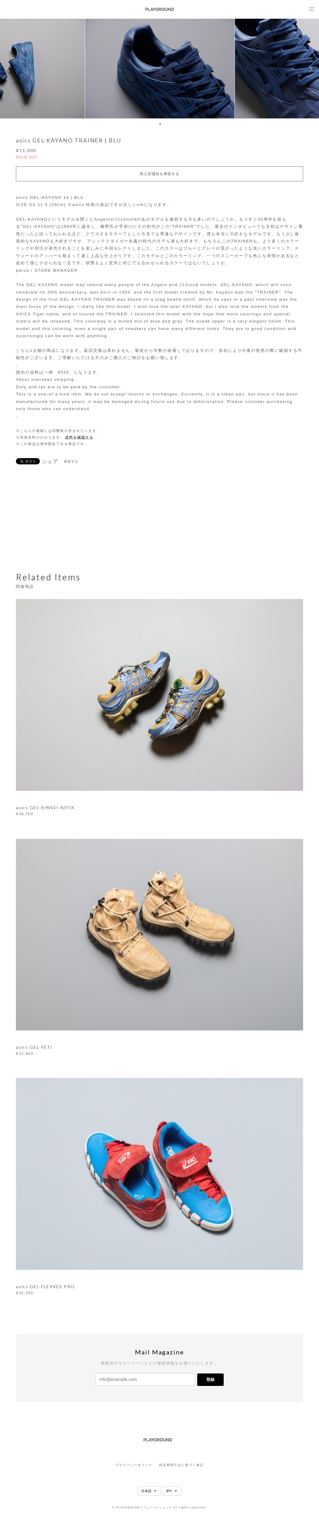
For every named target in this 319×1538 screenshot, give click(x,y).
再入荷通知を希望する (159, 174)
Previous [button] (9, 68)
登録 (210, 1379)
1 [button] (156, 123)
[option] (160, 68)
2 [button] (160, 123)
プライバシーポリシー (133, 1465)
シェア (50, 461)
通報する (71, 461)
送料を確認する (79, 437)
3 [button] (164, 123)
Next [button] (310, 68)
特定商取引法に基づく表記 (181, 1465)
